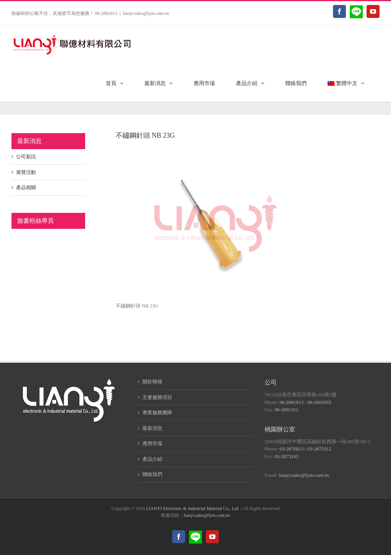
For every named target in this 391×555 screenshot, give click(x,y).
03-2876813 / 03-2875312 (305, 449)
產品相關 (26, 187)
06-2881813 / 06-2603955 (305, 402)
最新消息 (152, 428)
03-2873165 (287, 456)
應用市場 (152, 443)
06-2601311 (286, 409)
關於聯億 (152, 381)
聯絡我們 (152, 474)
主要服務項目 (157, 397)
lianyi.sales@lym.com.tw (146, 13)
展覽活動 (26, 172)
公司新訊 (26, 156)
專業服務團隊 (157, 412)
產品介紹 (152, 459)
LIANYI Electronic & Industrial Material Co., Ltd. (192, 508)
